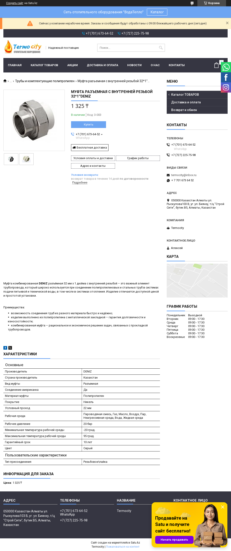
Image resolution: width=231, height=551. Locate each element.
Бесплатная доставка (92, 147)
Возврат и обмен (184, 110)
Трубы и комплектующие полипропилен (44, 81)
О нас (155, 65)
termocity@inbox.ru (183, 175)
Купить (88, 124)
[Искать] (161, 48)
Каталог (157, 12)
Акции (72, 65)
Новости (134, 65)
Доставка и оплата (102, 65)
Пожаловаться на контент (122, 546)
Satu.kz (135, 542)
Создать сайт (14, 3)
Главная (15, 65)
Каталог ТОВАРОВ (44, 65)
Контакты (177, 65)
